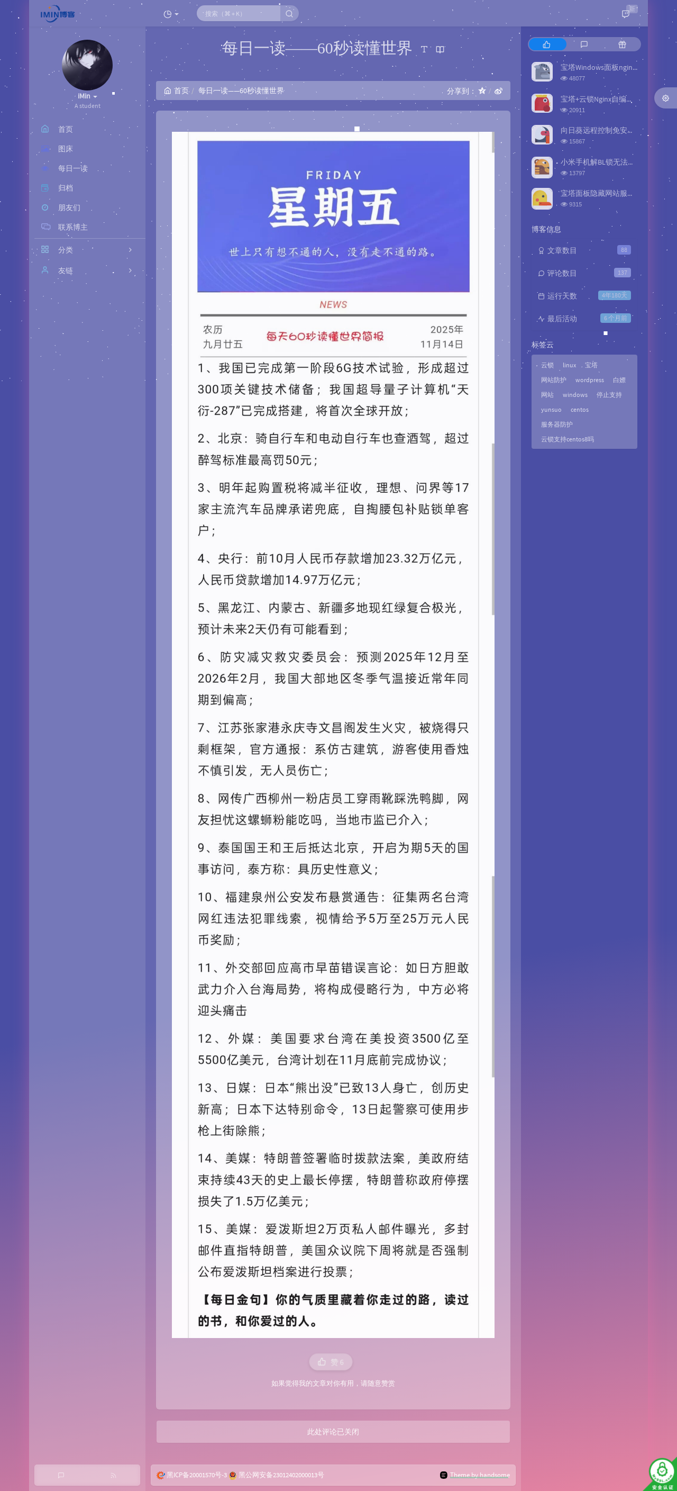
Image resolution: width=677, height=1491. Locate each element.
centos (580, 409)
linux (569, 365)
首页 (176, 90)
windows (575, 395)
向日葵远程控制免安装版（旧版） (616, 130)
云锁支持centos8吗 (567, 439)
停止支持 (609, 395)
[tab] (546, 44)
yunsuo (551, 409)
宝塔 (591, 365)
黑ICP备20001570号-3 (197, 1474)
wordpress (589, 380)
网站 (547, 395)
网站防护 (553, 380)
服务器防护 (557, 424)
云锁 (547, 365)
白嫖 (619, 380)
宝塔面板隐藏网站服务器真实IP (612, 193)
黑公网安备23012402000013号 (281, 1474)
